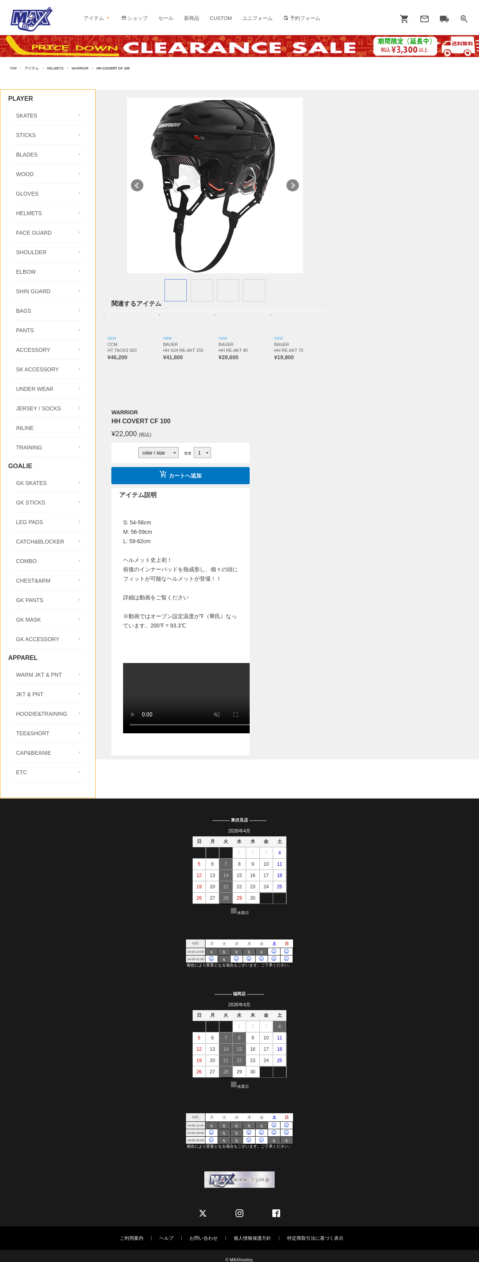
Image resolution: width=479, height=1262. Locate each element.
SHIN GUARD (33, 291)
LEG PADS (29, 522)
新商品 (191, 18)
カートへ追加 (180, 474)
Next (292, 185)
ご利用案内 (131, 1238)
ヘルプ (166, 1238)
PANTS (25, 330)
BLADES (27, 155)
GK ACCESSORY (37, 639)
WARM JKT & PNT (39, 675)
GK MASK (28, 620)
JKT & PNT (29, 694)
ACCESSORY (33, 350)
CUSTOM (221, 18)
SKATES (26, 115)
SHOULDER (31, 252)
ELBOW (26, 272)
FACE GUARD (34, 233)
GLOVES (27, 194)
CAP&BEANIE (33, 753)
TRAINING (29, 447)
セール (165, 18)
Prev (137, 185)
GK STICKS (30, 502)
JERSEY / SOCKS (38, 408)
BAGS (23, 311)
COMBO (26, 561)
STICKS (26, 135)
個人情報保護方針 (252, 1238)
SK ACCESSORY (37, 369)
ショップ (134, 18)
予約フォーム (301, 18)
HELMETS (55, 68)
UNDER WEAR (35, 389)
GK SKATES (31, 483)
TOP (13, 68)
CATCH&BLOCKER (40, 541)
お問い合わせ (203, 1238)
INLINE (25, 428)
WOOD (25, 174)
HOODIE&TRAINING (41, 714)
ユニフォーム (257, 18)
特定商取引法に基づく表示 (315, 1238)
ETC (21, 772)
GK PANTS (29, 600)
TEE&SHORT (32, 733)
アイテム (97, 18)
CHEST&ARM (33, 581)
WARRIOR (80, 68)
